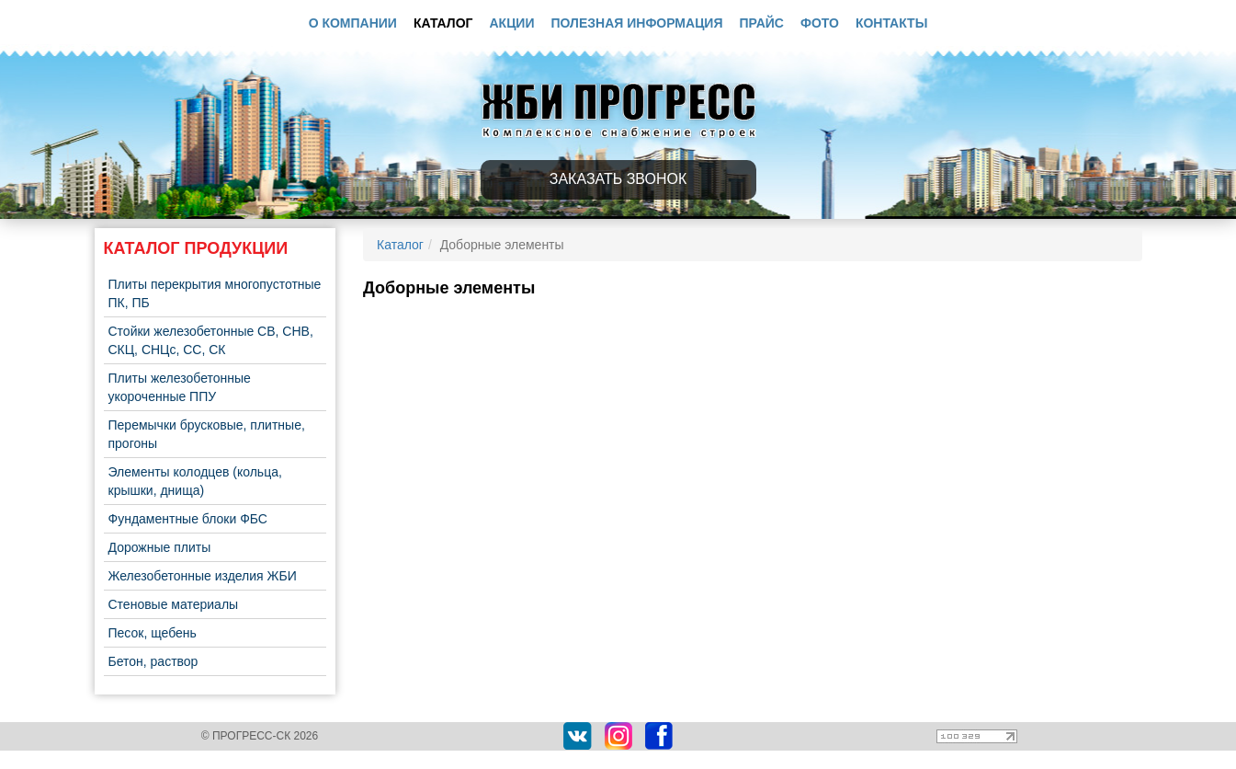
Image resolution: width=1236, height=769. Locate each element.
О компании (353, 23)
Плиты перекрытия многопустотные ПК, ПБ (215, 293)
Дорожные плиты (159, 547)
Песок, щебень (152, 633)
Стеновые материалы (173, 604)
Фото (819, 23)
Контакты (891, 23)
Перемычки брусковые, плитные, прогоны (206, 434)
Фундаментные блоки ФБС (187, 518)
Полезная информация (637, 23)
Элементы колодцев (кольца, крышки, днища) (195, 481)
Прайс (762, 23)
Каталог (443, 23)
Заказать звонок (618, 179)
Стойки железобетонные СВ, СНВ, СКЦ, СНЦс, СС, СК (210, 340)
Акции (511, 23)
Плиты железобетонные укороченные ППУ (179, 387)
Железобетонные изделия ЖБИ (202, 575)
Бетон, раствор (153, 661)
